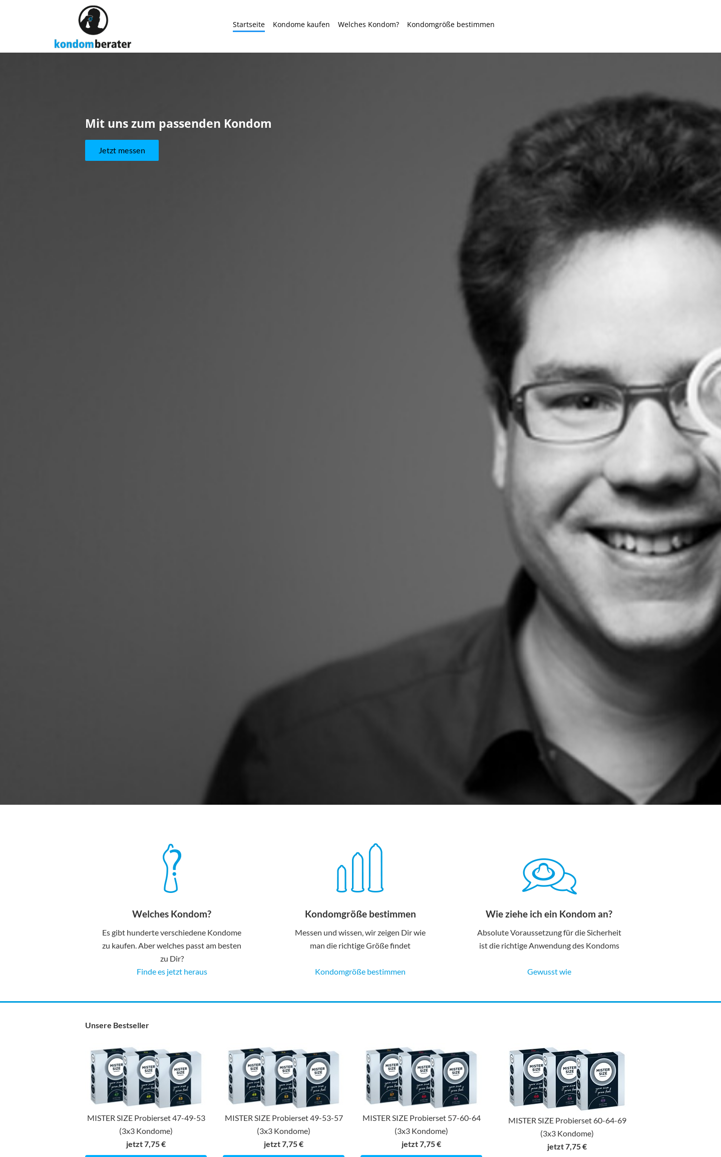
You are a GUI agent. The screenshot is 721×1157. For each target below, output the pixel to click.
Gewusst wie (549, 971)
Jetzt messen (122, 211)
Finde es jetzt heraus (172, 971)
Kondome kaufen (301, 24)
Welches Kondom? (368, 24)
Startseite (249, 24)
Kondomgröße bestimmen (451, 24)
